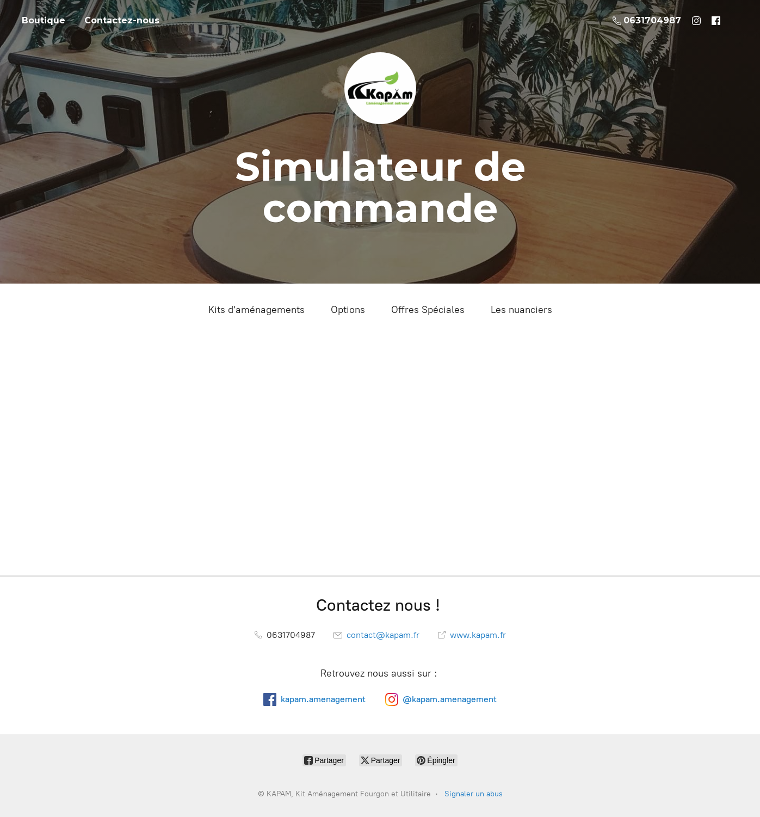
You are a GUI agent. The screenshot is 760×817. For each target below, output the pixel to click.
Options (348, 310)
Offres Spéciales (428, 310)
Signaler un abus (473, 793)
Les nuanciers (521, 310)
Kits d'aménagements (256, 310)
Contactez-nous (121, 20)
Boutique (43, 20)
